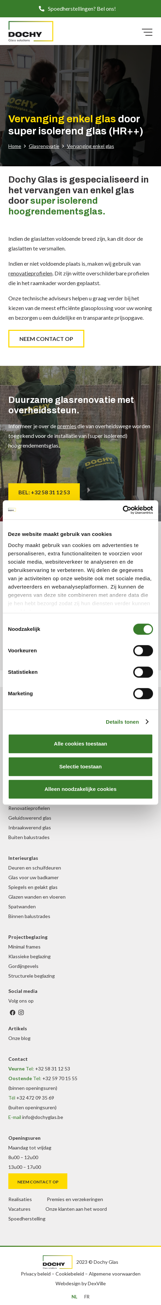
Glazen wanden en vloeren (37, 897)
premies (66, 426)
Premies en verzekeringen (75, 1199)
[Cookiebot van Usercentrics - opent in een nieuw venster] (122, 509)
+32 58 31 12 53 (52, 1069)
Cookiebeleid (70, 1274)
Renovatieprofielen (29, 808)
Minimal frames (24, 947)
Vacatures (19, 1209)
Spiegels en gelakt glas (33, 887)
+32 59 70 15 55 (59, 1078)
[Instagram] (21, 1012)
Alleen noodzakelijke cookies (80, 789)
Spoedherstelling (26, 1219)
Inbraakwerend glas (29, 827)
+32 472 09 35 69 (35, 1098)
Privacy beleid (36, 1274)
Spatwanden (22, 906)
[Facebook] (12, 1012)
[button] (80, 8)
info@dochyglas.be (42, 1117)
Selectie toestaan (80, 766)
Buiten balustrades (29, 837)
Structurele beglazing (31, 976)
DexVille (97, 1283)
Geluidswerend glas (29, 818)
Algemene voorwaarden (115, 1274)
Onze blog (19, 1038)
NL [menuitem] (74, 1296)
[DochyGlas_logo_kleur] (30, 31)
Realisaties (20, 1199)
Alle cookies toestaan (80, 744)
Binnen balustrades (29, 916)
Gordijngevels (23, 966)
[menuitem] (74, 1296)
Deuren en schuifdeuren (34, 868)
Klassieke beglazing (29, 956)
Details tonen (122, 722)
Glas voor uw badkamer (33, 877)
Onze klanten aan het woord (76, 1209)
